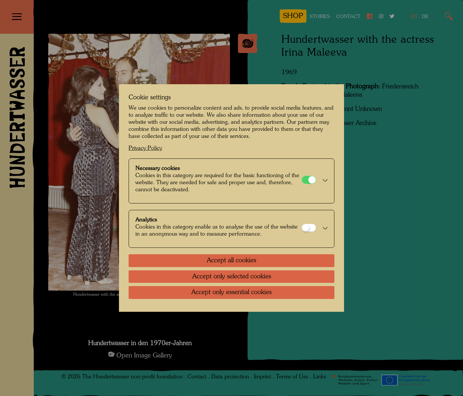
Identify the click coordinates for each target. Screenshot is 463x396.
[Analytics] (309, 228)
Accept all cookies (231, 260)
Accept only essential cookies (231, 292)
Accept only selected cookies (231, 277)
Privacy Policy (145, 148)
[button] (323, 180)
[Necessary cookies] (309, 180)
